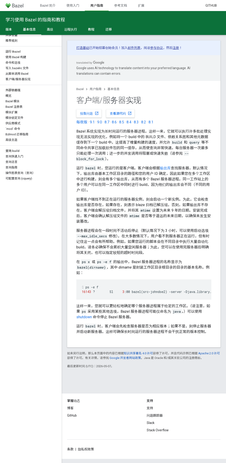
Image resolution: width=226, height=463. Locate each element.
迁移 (108, 29)
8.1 (151, 122)
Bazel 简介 (47, 5)
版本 (9, 29)
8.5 (121, 122)
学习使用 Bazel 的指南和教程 (35, 20)
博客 (70, 408)
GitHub (211, 5)
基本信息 (113, 89)
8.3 (136, 122)
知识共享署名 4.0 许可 (138, 353)
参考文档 (120, 5)
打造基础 (82, 48)
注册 (176, 48)
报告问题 (89, 113)
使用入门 (72, 5)
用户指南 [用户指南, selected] (96, 5)
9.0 (99, 122)
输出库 (165, 168)
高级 (50, 29)
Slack (150, 423)
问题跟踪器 (155, 415)
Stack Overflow (158, 430)
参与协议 (156, 48)
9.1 (92, 122)
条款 (70, 449)
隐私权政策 (86, 449)
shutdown (84, 317)
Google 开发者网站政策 (125, 358)
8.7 (107, 122)
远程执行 (70, 29)
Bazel (80, 89)
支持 (150, 408)
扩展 (141, 5)
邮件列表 (134, 48)
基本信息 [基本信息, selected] (29, 29)
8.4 (129, 122)
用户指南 (96, 89)
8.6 (114, 122)
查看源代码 (121, 113)
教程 (91, 29)
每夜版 (81, 122)
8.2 (143, 122)
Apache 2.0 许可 (209, 353)
